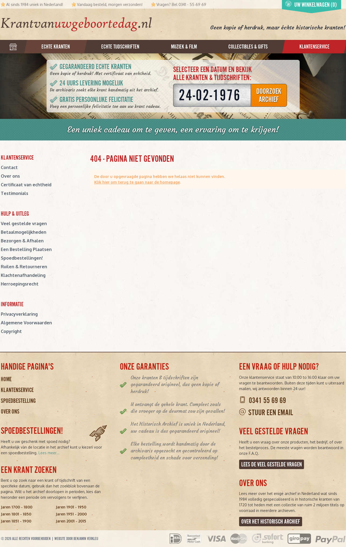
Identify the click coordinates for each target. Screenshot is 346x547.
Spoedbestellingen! (22, 258)
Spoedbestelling (18, 400)
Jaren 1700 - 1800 (16, 507)
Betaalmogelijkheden (23, 232)
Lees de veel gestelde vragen (271, 464)
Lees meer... (49, 452)
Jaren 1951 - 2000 (71, 514)
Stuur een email (270, 412)
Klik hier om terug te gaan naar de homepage (137, 182)
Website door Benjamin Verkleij (76, 538)
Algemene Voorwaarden (26, 322)
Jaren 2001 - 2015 (71, 521)
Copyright (11, 331)
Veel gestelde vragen (24, 223)
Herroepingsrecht (20, 284)
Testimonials (14, 193)
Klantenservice (17, 390)
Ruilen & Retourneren (24, 266)
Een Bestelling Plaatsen (26, 249)
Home (6, 379)
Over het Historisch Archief (270, 521)
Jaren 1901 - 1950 (71, 507)
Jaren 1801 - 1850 (16, 514)
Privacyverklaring (19, 314)
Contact (9, 167)
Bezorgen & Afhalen (22, 240)
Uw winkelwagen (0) (311, 4)
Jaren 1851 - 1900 (16, 521)
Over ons (10, 176)
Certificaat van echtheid (26, 184)
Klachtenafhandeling (23, 275)
